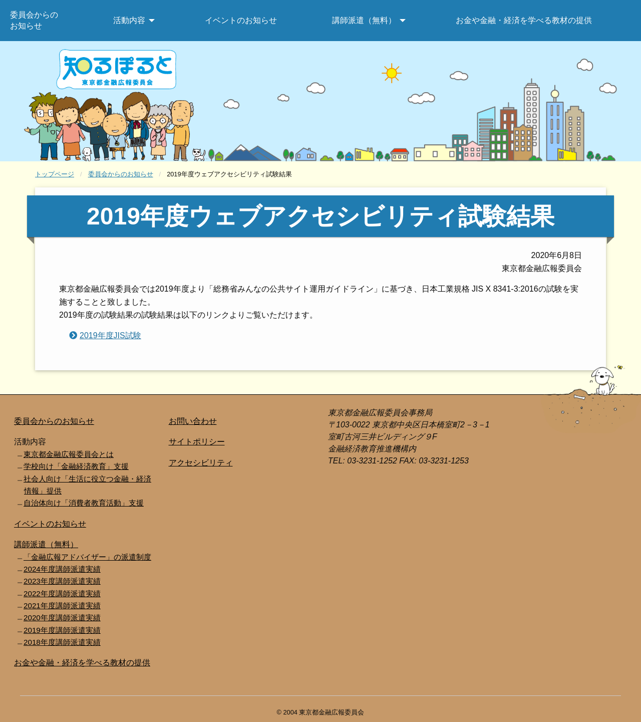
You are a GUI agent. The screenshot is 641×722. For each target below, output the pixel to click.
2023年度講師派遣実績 (62, 581)
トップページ (54, 174)
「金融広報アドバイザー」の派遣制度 (87, 557)
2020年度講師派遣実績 (62, 617)
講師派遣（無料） (46, 544)
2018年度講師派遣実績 (62, 642)
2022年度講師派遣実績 (62, 593)
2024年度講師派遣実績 (62, 569)
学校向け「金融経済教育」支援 (76, 466)
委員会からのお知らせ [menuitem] (34, 20)
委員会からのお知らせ (120, 174)
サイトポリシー (197, 441)
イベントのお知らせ (50, 524)
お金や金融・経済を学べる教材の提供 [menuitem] (524, 20)
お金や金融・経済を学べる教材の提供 (82, 662)
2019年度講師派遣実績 (62, 630)
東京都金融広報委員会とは (69, 454)
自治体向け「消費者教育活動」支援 (84, 503)
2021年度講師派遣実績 (62, 605)
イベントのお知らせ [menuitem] (241, 20)
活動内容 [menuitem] (129, 20)
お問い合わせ (193, 421)
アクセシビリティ (201, 462)
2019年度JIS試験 (110, 335)
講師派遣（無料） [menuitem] (364, 20)
